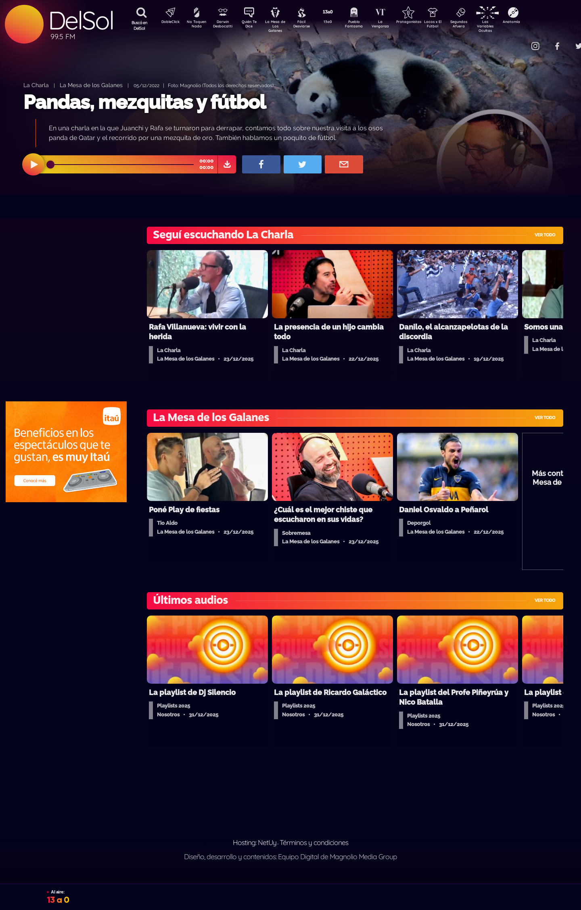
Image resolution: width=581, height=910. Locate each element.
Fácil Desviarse (308, 25)
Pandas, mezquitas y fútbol (144, 102)
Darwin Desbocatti (224, 25)
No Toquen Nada (195, 25)
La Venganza (394, 25)
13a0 (337, 22)
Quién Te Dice (252, 25)
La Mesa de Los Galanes (280, 26)
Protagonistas (422, 22)
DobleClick (167, 22)
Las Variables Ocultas (506, 26)
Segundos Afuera (478, 25)
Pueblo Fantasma (365, 25)
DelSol (80, 20)
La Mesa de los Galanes (91, 84)
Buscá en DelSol (139, 25)
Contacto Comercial (518, 41)
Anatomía (535, 22)
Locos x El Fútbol (450, 25)
